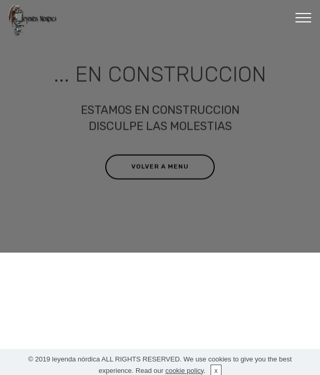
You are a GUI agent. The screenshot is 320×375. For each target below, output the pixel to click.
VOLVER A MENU (160, 166)
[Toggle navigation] (304, 17)
